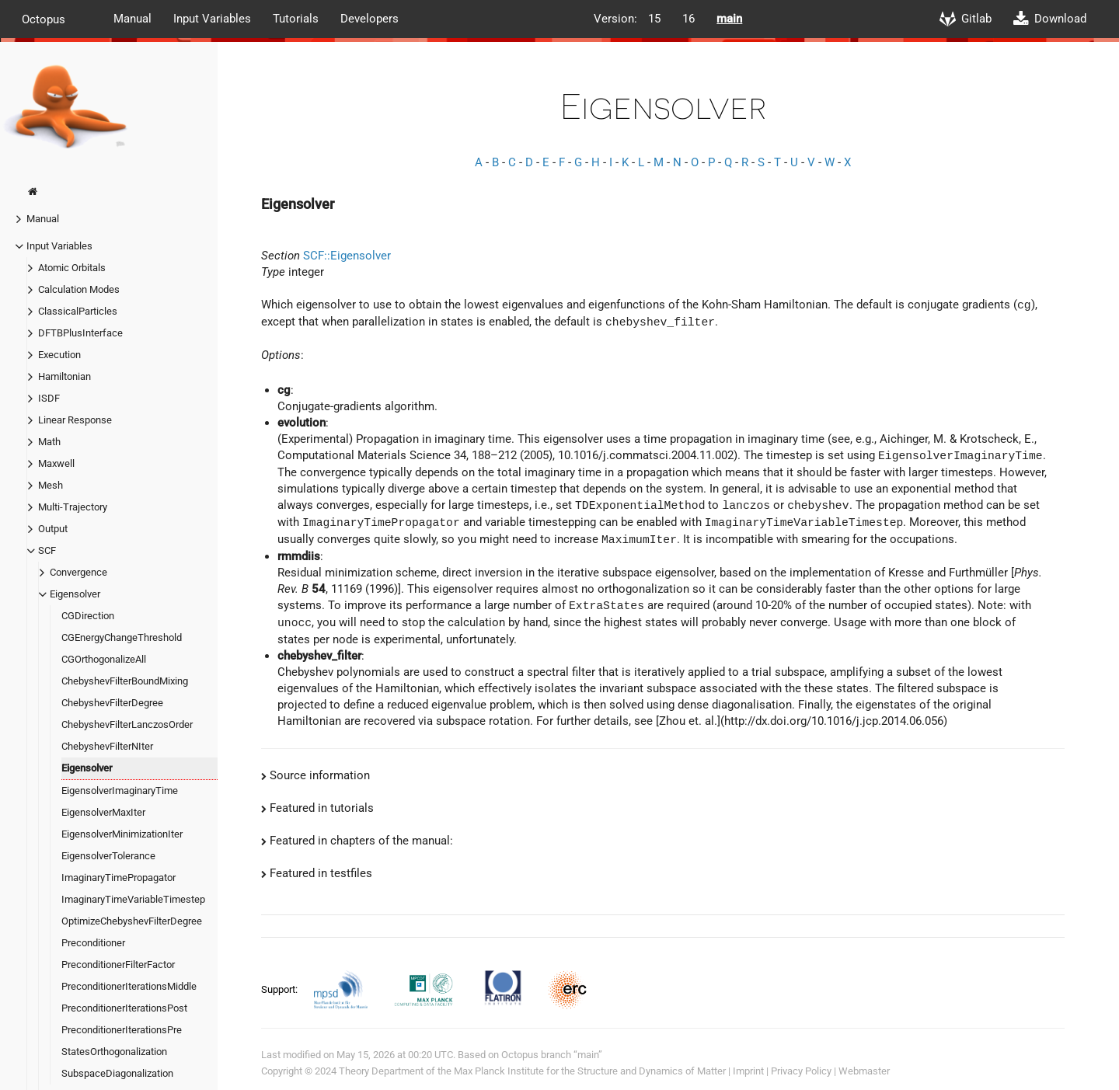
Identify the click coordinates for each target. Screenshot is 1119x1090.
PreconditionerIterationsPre (121, 1030)
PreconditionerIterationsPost (124, 1008)
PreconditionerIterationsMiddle (129, 986)
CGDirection (87, 616)
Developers (369, 19)
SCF (47, 550)
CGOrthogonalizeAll (103, 659)
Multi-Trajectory (72, 507)
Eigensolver (75, 594)
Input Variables (212, 19)
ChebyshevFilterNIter (107, 746)
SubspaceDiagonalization (117, 1073)
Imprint (748, 1071)
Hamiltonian (64, 376)
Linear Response (75, 420)
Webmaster (864, 1071)
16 (688, 19)
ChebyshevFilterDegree (112, 703)
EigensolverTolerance (108, 856)
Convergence (78, 572)
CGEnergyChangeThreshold (121, 637)
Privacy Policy (801, 1071)
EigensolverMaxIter (103, 812)
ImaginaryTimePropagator (118, 877)
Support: (280, 988)
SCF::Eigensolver (347, 256)
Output (53, 529)
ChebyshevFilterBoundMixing (124, 681)
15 (654, 19)
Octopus (43, 19)
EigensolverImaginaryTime (119, 790)
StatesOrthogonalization (114, 1051)
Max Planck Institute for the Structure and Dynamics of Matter (590, 1071)
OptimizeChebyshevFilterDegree (131, 921)
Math (49, 441)
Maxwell (56, 463)
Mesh (50, 485)
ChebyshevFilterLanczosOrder (127, 724)
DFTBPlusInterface (80, 333)
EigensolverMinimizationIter (122, 834)
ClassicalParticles (77, 311)
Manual (132, 19)
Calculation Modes (79, 289)
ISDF (49, 398)
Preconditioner (93, 943)
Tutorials (296, 19)
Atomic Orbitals (72, 267)
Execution (59, 354)
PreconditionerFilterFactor (118, 964)
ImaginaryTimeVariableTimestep (133, 899)
